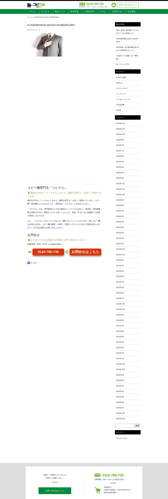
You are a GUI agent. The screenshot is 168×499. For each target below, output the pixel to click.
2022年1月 (120, 358)
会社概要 (131, 11)
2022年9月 (120, 315)
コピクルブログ (122, 88)
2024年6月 (120, 216)
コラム (103, 11)
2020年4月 (120, 402)
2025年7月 (120, 151)
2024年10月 (120, 194)
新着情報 (75, 11)
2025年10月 (120, 134)
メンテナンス (121, 94)
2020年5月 (120, 397)
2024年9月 (120, 200)
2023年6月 (120, 271)
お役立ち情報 (121, 77)
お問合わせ (117, 11)
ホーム (33, 11)
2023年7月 (120, 266)
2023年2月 (120, 293)
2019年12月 (120, 413)
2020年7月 (120, 386)
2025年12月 (120, 123)
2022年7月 (120, 326)
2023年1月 (120, 298)
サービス (45, 11)
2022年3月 (120, 347)
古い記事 (32, 263)
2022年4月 (120, 342)
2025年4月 (120, 167)
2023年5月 (120, 276)
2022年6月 (120, 331)
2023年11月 (120, 255)
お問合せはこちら (85, 252)
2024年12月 (120, 183)
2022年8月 (120, 320)
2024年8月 (120, 205)
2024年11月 (120, 189)
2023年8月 (120, 260)
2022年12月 (120, 304)
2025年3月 (120, 173)
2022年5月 (120, 337)
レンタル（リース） (123, 99)
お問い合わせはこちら (128, 5)
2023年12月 (120, 249)
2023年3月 (120, 287)
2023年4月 (120, 282)
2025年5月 (120, 162)
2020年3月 (120, 408)
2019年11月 (120, 419)
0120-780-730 (94, 3)
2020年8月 (120, 380)
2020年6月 (120, 391)
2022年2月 (120, 353)
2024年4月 (120, 227)
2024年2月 (120, 238)
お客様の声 (89, 11)
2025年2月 (120, 178)
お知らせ (119, 83)
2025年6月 (120, 156)
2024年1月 (120, 244)
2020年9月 (120, 375)
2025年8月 (120, 145)
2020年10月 (120, 369)
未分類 (118, 110)
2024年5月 (120, 222)
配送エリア (60, 11)
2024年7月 (120, 211)
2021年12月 (120, 364)
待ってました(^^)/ (122, 64)
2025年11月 (120, 129)
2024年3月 (120, 233)
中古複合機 (120, 105)
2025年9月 (120, 140)
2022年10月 (120, 309)
